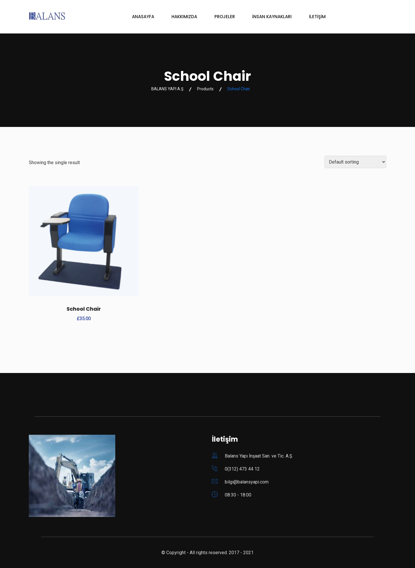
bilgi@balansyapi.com (247, 482)
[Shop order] (355, 162)
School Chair (84, 308)
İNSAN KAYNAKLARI (272, 17)
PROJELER (224, 17)
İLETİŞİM (317, 17)
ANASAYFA (143, 17)
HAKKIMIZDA (184, 17)
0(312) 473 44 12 (242, 469)
